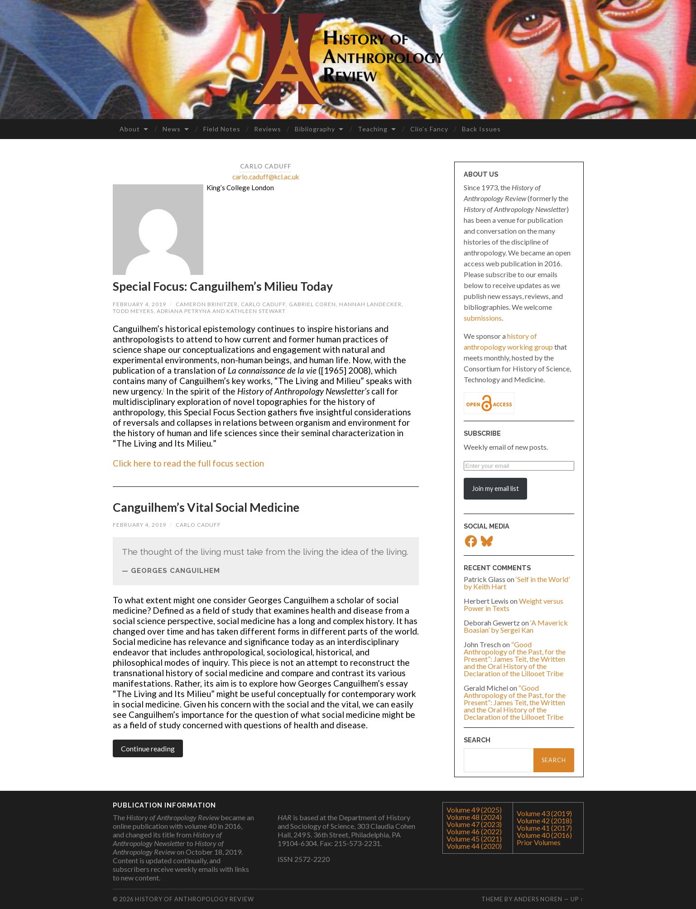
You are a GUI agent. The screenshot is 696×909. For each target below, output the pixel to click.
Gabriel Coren (312, 304)
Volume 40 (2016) (544, 835)
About (130, 129)
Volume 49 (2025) (474, 809)
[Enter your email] (519, 466)
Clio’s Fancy (429, 129)
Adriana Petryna (184, 311)
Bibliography (315, 129)
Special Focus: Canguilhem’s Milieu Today (223, 286)
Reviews (267, 129)
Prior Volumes (539, 842)
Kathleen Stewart (256, 311)
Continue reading (148, 748)
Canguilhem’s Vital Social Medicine (206, 507)
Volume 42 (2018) (544, 820)
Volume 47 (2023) (474, 824)
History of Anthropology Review (194, 899)
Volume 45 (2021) (474, 838)
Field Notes (221, 129)
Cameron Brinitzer (207, 304)
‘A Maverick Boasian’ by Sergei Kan (516, 626)
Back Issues (481, 129)
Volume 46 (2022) (474, 831)
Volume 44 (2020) (474, 846)
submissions (483, 317)
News (172, 129)
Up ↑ (577, 899)
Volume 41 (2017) (544, 827)
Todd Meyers (133, 311)
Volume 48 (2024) (474, 817)
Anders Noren (538, 899)
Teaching (373, 129)
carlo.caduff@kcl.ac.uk (265, 177)
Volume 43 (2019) (544, 813)
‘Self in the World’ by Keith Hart (517, 583)
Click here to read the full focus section (188, 463)
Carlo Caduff (263, 304)
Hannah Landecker (370, 304)
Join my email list (495, 488)
